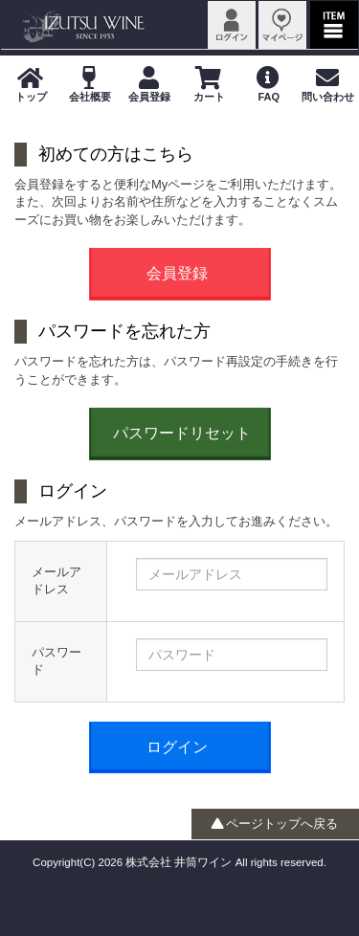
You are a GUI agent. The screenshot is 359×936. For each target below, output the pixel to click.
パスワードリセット (182, 433)
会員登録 (177, 273)
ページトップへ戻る (275, 823)
